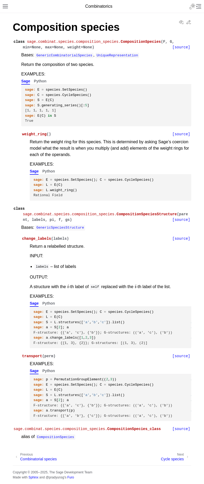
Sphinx (33, 477)
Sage (25, 81)
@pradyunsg (55, 477)
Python (40, 81)
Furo (70, 477)
